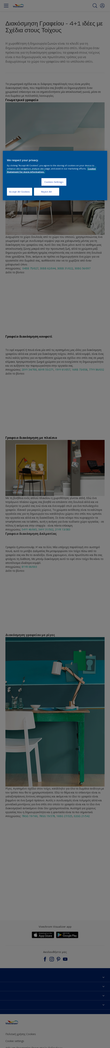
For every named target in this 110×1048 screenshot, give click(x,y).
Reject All (46, 191)
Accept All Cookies (19, 191)
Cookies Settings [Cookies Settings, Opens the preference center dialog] (53, 182)
